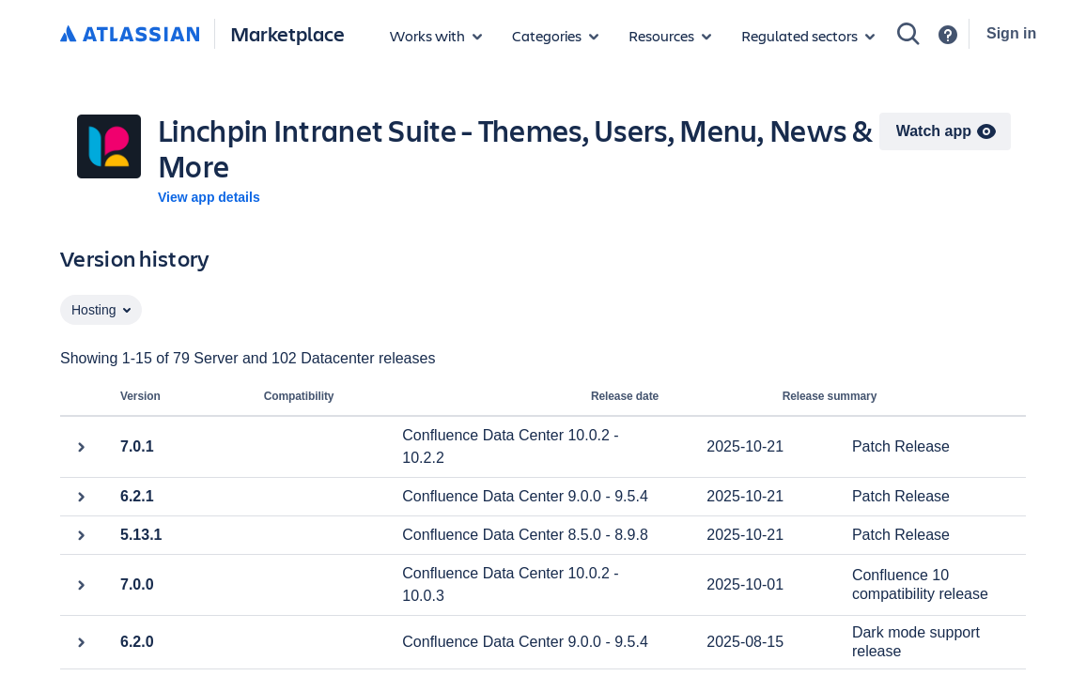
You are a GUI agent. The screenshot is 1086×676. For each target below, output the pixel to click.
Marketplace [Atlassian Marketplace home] (287, 33)
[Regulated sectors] (808, 35)
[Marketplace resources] (669, 35)
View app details (209, 197)
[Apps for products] (436, 35)
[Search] (908, 34)
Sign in (1011, 33)
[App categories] (555, 35)
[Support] (948, 35)
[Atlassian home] (129, 35)
